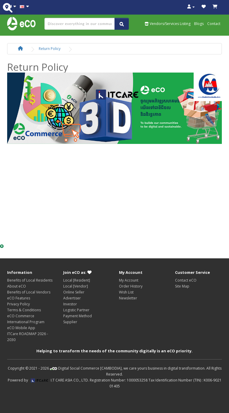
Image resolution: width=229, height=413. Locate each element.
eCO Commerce (20, 315)
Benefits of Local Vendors (28, 292)
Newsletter (128, 298)
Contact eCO (185, 280)
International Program (25, 321)
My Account (128, 280)
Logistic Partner (76, 310)
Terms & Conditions (24, 310)
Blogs (199, 23)
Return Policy (50, 48)
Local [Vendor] (75, 286)
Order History (131, 286)
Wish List (126, 292)
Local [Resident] (76, 280)
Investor (70, 304)
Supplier (70, 321)
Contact (213, 23)
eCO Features (18, 298)
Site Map (182, 286)
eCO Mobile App (21, 327)
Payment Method (77, 315)
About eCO (16, 286)
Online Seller (73, 292)
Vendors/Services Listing (168, 23)
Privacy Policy (18, 304)
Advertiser (72, 298)
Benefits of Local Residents (29, 280)
